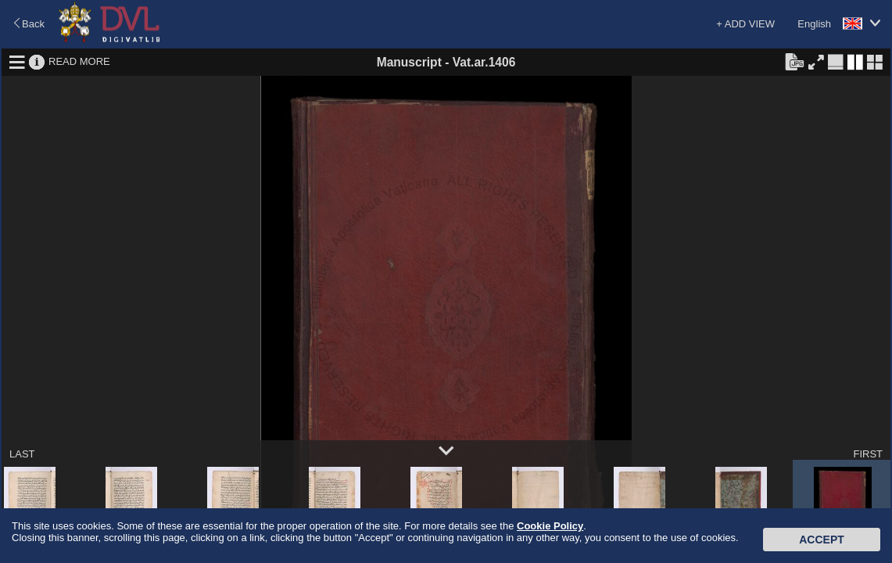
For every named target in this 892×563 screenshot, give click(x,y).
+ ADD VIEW (745, 24)
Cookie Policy (550, 526)
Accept (821, 539)
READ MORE (79, 61)
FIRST (868, 454)
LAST (22, 454)
